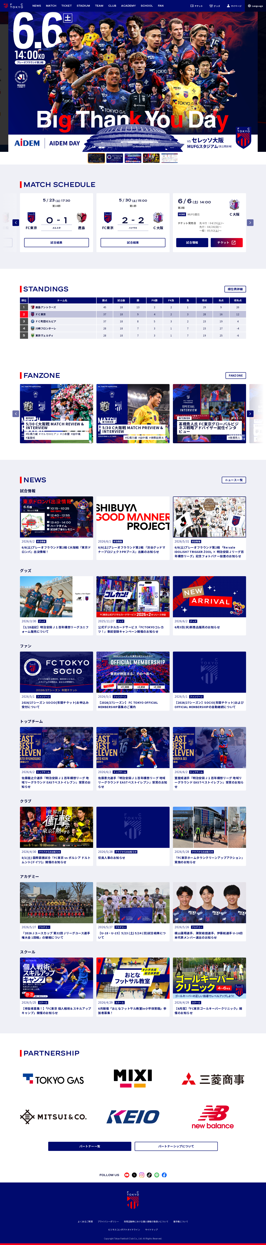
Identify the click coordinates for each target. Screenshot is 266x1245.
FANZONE (236, 375)
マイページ (234, 5)
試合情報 (192, 242)
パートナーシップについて (176, 1146)
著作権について (180, 1221)
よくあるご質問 (85, 1221)
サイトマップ (151, 1229)
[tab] (96, 158)
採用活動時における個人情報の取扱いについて (146, 1221)
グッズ (214, 5)
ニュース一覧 (234, 480)
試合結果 (56, 242)
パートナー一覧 (89, 1146)
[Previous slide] (15, 222)
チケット (196, 5)
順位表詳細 (235, 289)
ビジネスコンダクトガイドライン (124, 1229)
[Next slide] (250, 413)
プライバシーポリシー (108, 1221)
